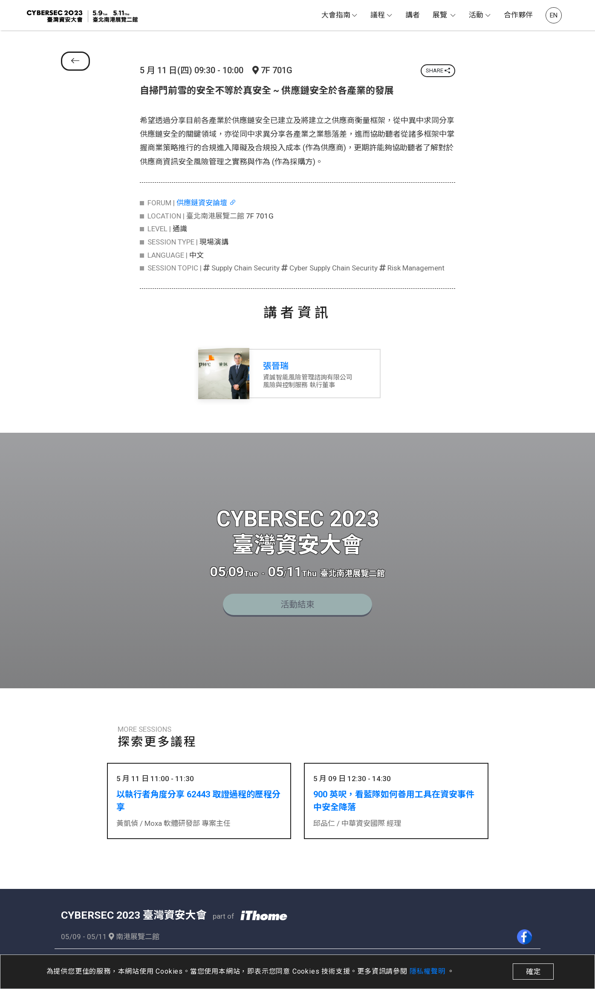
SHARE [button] (438, 70)
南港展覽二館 (134, 934)
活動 (476, 15)
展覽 (441, 15)
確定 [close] (533, 971)
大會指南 (335, 15)
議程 (377, 15)
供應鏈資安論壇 (206, 202)
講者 (412, 15)
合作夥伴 (518, 15)
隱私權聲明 (429, 971)
